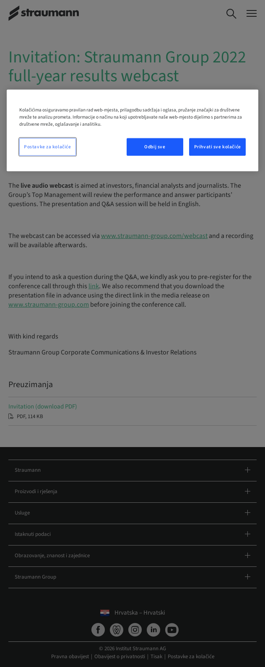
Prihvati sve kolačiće (217, 146)
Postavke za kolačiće (47, 146)
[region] (132, 130)
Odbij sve (154, 146)
